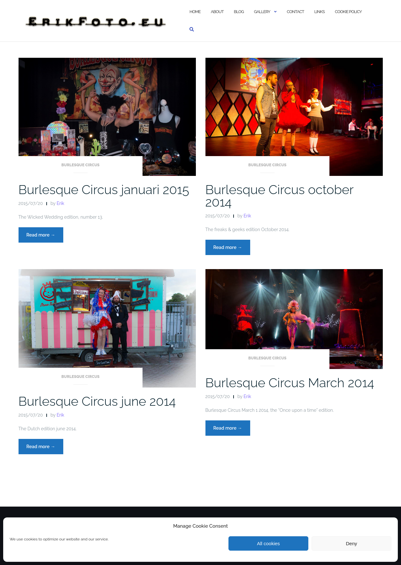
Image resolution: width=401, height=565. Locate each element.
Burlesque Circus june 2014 (97, 401)
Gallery (262, 11)
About (217, 11)
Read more (45, 237)
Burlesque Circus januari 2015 (104, 189)
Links (319, 11)
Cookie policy (348, 11)
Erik (60, 203)
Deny (351, 543)
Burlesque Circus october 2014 (279, 195)
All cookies (268, 543)
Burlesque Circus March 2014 (289, 382)
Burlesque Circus (80, 165)
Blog (239, 11)
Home (195, 11)
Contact (295, 11)
